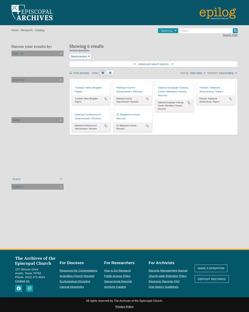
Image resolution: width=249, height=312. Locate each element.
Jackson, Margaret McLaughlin (30, 139)
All (13, 58)
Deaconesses (20, 196)
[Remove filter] (89, 56)
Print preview (79, 73)
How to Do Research (117, 270)
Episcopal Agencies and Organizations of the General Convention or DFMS (57, 72)
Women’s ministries (24, 224)
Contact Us (22, 281)
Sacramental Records (118, 281)
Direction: (212, 72)
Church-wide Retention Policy (168, 276)
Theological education (25, 219)
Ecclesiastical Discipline (75, 281)
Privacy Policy (124, 306)
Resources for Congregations (78, 270)
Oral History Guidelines (163, 286)
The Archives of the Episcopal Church (35, 260)
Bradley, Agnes (21, 148)
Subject (18, 186)
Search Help (230, 35)
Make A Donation (211, 268)
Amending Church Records (77, 276)
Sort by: (184, 72)
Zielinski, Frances (22, 157)
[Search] (209, 30)
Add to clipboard (106, 99)
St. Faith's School (22, 233)
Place (16, 178)
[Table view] (110, 73)
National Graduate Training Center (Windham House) (44, 94)
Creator (19, 79)
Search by (166, 30)
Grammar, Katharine (24, 167)
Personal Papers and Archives (30, 68)
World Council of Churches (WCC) (32, 215)
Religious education (24, 210)
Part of (18, 53)
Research (27, 30)
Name (16, 119)
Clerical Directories (72, 286)
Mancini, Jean (20, 162)
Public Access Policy (117, 276)
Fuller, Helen (19, 153)
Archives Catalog (115, 286)
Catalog (39, 30)
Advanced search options (154, 64)
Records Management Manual (168, 270)
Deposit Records (212, 279)
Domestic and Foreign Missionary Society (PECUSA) (44, 134)
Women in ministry (23, 201)
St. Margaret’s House (25, 112)
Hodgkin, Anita (21, 171)
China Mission (20, 229)
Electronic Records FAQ (164, 281)
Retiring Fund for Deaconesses (30, 99)
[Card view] (103, 73)
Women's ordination (24, 238)
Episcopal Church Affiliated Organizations (37, 63)
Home (15, 30)
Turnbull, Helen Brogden (26, 103)
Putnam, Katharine (23, 89)
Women (16, 205)
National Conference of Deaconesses (34, 108)
